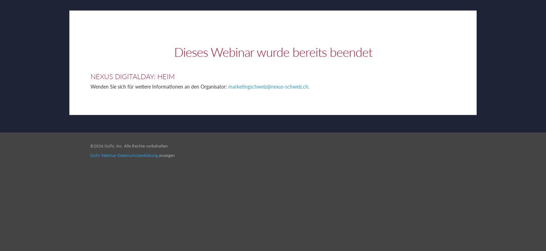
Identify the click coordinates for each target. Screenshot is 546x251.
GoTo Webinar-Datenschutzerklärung (124, 155)
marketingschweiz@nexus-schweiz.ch (268, 87)
